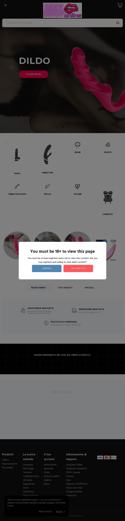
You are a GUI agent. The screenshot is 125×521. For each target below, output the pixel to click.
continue (46, 268)
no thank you (78, 268)
